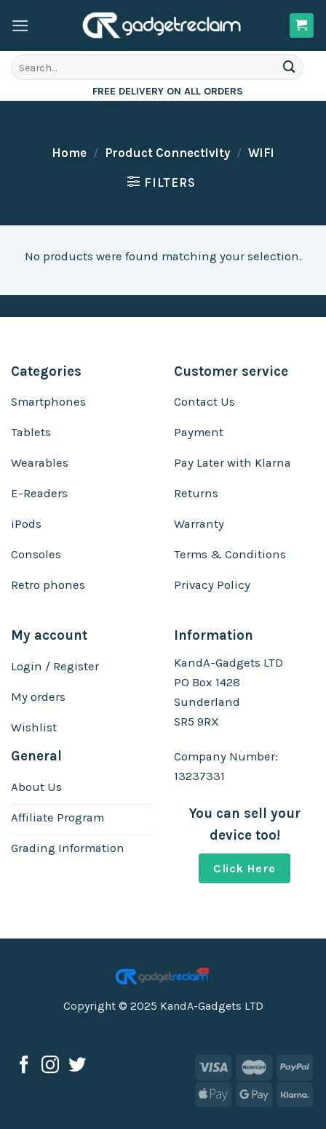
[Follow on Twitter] (77, 1066)
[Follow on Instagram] (50, 1066)
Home (69, 153)
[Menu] (20, 25)
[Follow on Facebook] (24, 1066)
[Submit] (290, 67)
